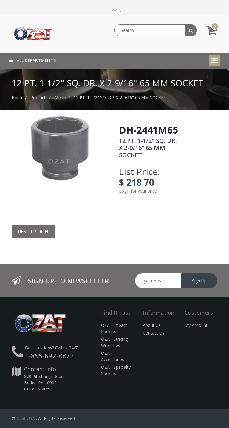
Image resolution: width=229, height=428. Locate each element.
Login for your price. (138, 191)
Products (39, 97)
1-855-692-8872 (49, 355)
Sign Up (199, 281)
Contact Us (153, 333)
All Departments (32, 60)
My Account (196, 325)
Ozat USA (25, 418)
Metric (61, 97)
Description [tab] (33, 231)
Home (18, 97)
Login (115, 10)
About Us (152, 325)
